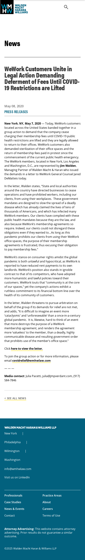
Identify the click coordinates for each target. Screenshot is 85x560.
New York (10, 433)
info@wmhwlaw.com (17, 469)
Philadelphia (12, 442)
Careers (47, 509)
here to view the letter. (27, 349)
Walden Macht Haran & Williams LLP (42, 7)
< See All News (15, 398)
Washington (12, 460)
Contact (9, 515)
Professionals (13, 495)
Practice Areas (52, 495)
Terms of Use (51, 515)
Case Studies (12, 502)
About (46, 502)
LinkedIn (24, 477)
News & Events (14, 509)
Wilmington (12, 451)
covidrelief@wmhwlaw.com (31, 360)
